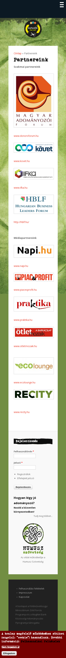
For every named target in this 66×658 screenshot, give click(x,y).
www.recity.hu (22, 412)
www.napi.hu (21, 266)
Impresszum (25, 592)
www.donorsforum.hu (26, 135)
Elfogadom (9, 653)
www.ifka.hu (20, 187)
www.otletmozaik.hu (25, 346)
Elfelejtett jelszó (25, 478)
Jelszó (18, 462)
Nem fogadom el (10, 646)
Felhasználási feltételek (31, 588)
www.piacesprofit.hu (25, 289)
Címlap (17, 53)
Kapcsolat (24, 596)
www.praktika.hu (23, 320)
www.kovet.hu (22, 161)
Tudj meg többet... (43, 516)
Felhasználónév (24, 451)
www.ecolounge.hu (24, 382)
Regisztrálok (23, 474)
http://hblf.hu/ (21, 222)
